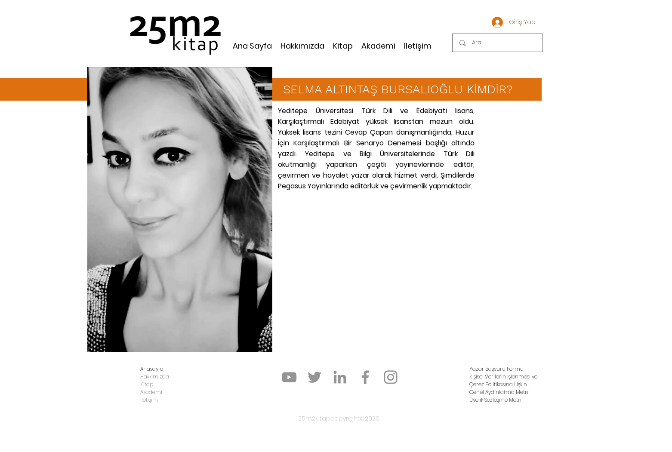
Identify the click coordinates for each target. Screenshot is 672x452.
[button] (496, 368)
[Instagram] (391, 377)
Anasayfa (151, 368)
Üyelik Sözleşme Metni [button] (496, 399)
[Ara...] (498, 43)
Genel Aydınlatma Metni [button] (499, 392)
